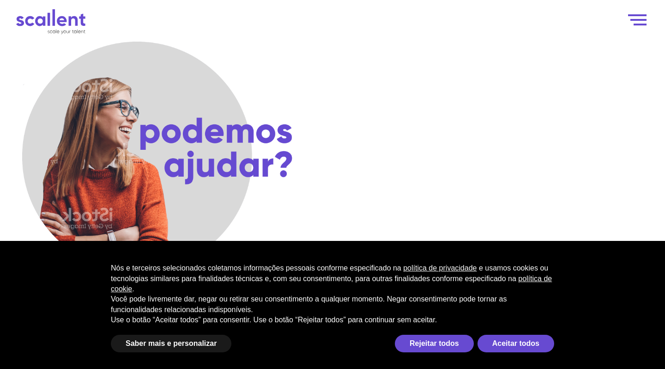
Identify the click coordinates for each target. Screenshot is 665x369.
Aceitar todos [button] (515, 343)
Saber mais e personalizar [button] (171, 343)
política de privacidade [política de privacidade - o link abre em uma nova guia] (440, 268)
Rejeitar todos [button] (434, 343)
